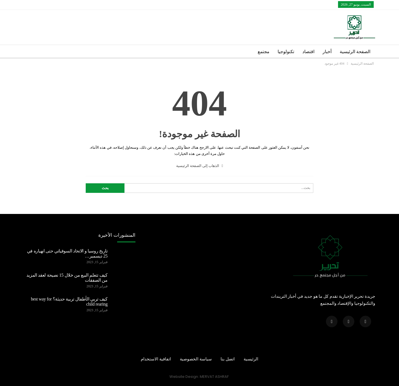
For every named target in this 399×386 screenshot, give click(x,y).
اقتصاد (308, 51)
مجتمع (263, 51)
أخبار (327, 51)
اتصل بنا (228, 359)
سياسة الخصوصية (196, 359)
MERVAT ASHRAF (214, 376)
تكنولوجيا (286, 51)
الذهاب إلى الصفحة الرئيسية (199, 166)
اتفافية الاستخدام (156, 359)
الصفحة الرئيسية (355, 51)
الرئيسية (251, 359)
